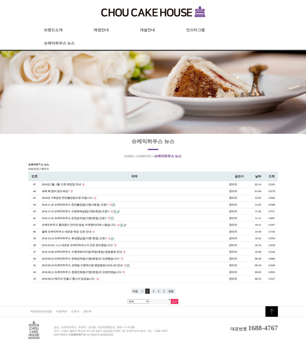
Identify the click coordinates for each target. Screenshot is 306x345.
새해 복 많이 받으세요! (56, 191)
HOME (129, 156)
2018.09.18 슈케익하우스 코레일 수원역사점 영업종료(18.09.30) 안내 (82, 265)
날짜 (258, 176)
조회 (272, 176)
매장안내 (101, 30)
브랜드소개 (53, 30)
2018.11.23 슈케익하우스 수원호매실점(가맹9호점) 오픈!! (76, 211)
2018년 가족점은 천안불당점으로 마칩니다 (67, 197)
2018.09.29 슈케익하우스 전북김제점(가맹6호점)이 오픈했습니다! (81, 258)
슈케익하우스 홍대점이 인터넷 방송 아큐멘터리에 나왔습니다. (79, 224)
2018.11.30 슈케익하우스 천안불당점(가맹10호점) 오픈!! (75, 204)
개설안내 (147, 30)
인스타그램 (195, 30)
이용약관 (61, 311)
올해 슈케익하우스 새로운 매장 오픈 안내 (67, 231)
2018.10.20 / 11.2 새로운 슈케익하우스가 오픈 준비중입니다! (78, 245)
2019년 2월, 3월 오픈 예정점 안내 (62, 184)
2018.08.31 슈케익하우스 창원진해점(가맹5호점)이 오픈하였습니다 (82, 272)
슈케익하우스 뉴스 (59, 43)
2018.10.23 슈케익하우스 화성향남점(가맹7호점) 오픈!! (75, 238)
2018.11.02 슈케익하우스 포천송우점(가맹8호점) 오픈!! (75, 218)
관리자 (87, 311)
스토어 (75, 311)
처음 (135, 291)
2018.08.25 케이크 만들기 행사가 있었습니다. (69, 278)
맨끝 (170, 291)
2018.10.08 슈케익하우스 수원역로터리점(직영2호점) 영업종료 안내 (82, 251)
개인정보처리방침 (41, 311)
